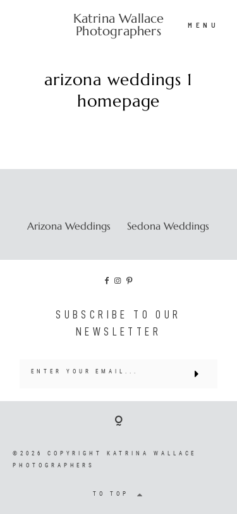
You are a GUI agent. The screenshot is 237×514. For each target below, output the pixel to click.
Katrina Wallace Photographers (118, 25)
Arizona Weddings (69, 225)
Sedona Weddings (168, 225)
